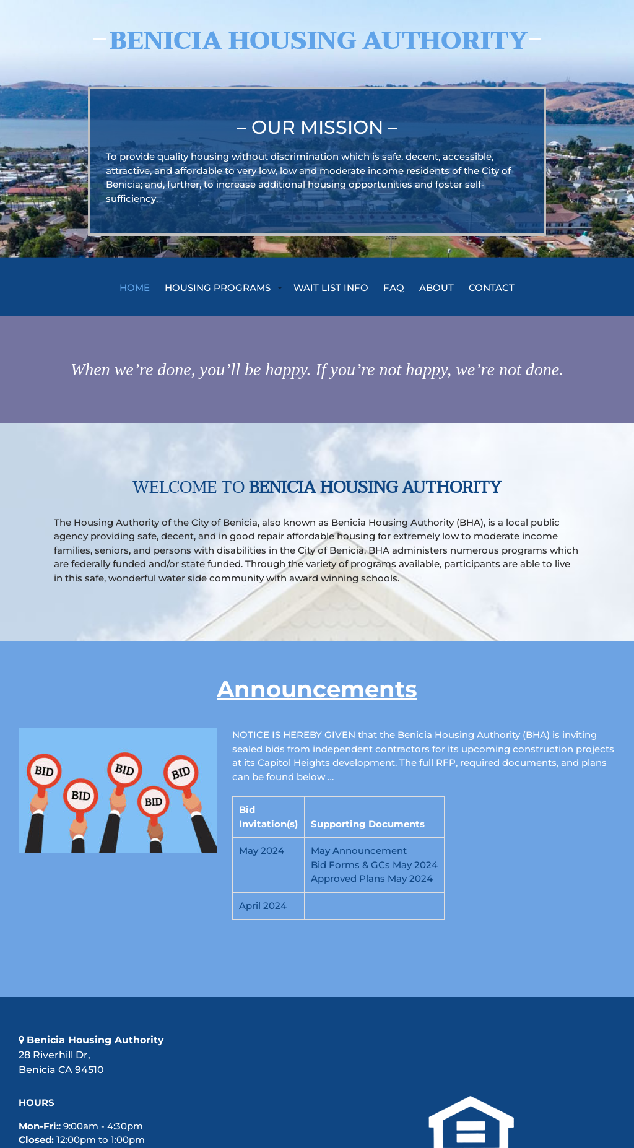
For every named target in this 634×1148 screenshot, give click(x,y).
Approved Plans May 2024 (372, 878)
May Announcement (359, 850)
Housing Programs (218, 287)
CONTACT (492, 287)
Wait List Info (330, 287)
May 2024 (261, 850)
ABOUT (436, 287)
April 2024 (263, 905)
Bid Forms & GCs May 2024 (374, 865)
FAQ (393, 287)
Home (134, 287)
